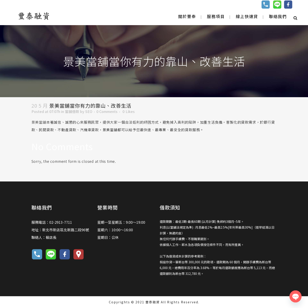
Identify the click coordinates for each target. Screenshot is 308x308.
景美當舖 (38, 122)
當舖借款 (72, 111)
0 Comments (107, 111)
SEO (88, 111)
